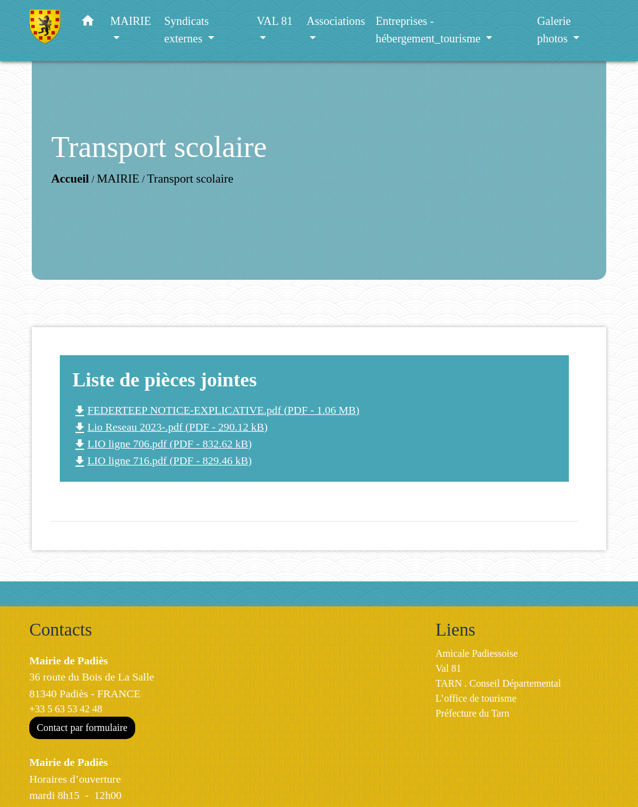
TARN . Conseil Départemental (498, 683)
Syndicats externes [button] (186, 30)
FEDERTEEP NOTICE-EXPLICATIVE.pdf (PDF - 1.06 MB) (215, 410)
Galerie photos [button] (554, 30)
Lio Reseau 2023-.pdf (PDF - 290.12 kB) (169, 427)
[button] (87, 23)
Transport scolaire (190, 178)
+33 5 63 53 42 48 (65, 709)
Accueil (70, 178)
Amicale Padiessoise (477, 653)
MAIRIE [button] (130, 21)
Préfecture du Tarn (473, 713)
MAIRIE (118, 178)
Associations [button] (336, 21)
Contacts (60, 629)
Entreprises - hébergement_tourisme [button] (429, 30)
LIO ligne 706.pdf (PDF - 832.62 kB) (162, 443)
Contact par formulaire (82, 727)
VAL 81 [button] (275, 21)
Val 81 (448, 668)
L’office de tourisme (476, 698)
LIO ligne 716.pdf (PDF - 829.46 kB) (162, 460)
